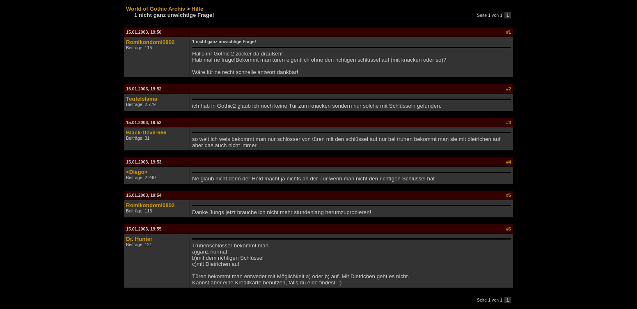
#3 (508, 122)
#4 (508, 161)
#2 (508, 88)
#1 (508, 32)
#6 (508, 228)
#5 (508, 195)
